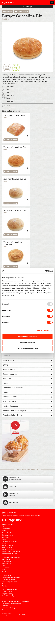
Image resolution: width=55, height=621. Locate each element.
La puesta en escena (8, 580)
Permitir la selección (27, 342)
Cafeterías (5, 606)
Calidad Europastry (8, 596)
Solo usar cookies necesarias (27, 349)
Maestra (7, 355)
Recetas (4, 586)
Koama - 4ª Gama (27, 397)
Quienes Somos (7, 591)
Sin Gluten (27, 379)
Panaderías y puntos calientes (11, 603)
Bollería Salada (27, 369)
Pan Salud (5, 572)
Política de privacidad (18, 515)
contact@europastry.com (9, 615)
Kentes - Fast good (27, 406)
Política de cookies (35, 515)
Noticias (4, 598)
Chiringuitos (5, 610)
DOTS (27, 365)
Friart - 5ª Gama (27, 401)
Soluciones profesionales (10, 582)
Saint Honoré (6, 559)
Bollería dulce (27, 360)
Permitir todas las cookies (27, 336)
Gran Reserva (6, 561)
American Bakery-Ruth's (27, 415)
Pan (3, 526)
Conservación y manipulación (11, 577)
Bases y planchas (27, 374)
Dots (3, 565)
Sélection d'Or (6, 563)
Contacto (4, 515)
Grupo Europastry (7, 594)
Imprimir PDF (7, 11)
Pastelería (5, 570)
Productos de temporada (27, 388)
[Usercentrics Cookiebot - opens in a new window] (44, 271)
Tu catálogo (27, 7)
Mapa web (9, 515)
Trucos (4, 584)
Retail (27, 392)
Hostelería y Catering (8, 608)
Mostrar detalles (43, 330)
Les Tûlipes (5, 568)
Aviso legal (27, 515)
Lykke (27, 383)
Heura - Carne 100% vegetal (27, 410)
